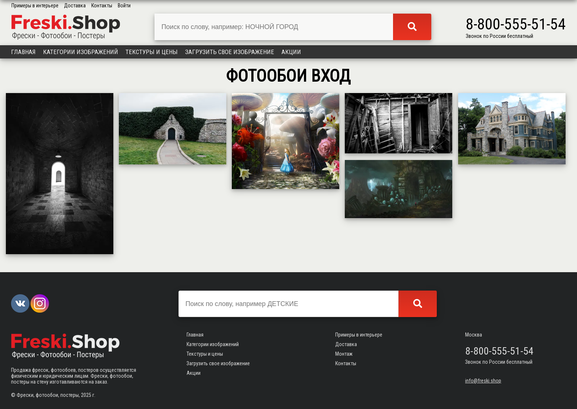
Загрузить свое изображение (229, 52)
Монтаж (344, 354)
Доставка (75, 5)
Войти (124, 5)
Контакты (101, 5)
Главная (23, 52)
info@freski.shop (483, 381)
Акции (291, 52)
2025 (86, 395)
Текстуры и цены (151, 52)
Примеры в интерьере (35, 5)
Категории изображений (80, 52)
